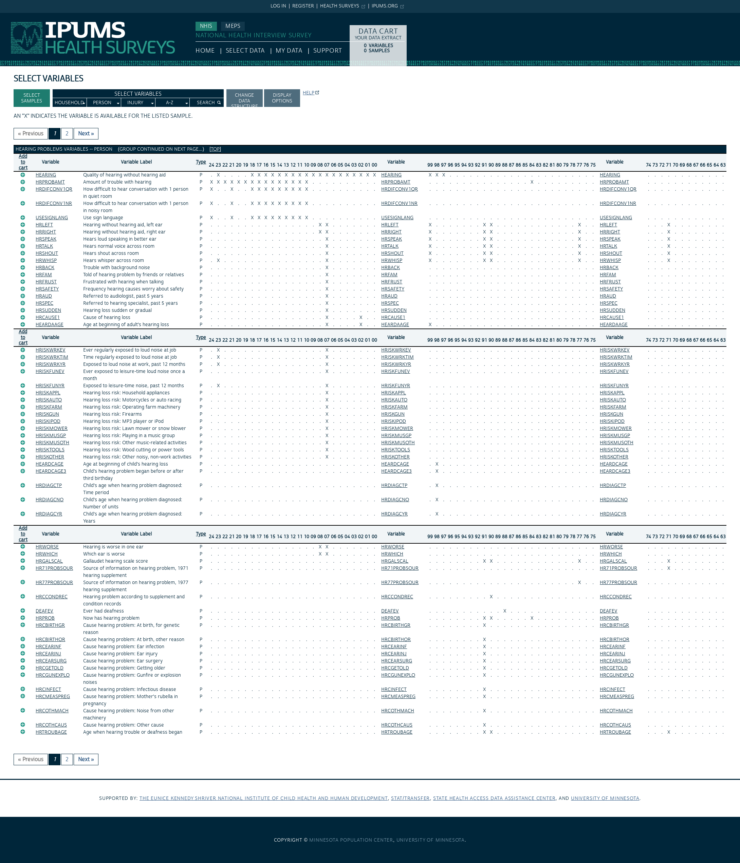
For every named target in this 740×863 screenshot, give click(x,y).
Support (327, 51)
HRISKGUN (47, 414)
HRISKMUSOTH (52, 443)
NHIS (206, 26)
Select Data (245, 51)
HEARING (46, 175)
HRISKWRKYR (51, 364)
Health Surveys (339, 6)
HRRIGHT (46, 232)
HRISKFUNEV (50, 372)
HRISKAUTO (49, 400)
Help (308, 93)
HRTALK (44, 246)
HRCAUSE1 (48, 318)
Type (201, 162)
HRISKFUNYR (50, 386)
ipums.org (385, 6)
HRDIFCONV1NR (54, 204)
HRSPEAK (46, 239)
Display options (282, 98)
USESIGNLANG (52, 218)
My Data (289, 51)
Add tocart (23, 162)
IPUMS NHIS (15, 16)
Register (303, 6)
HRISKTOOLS (50, 450)
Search (206, 103)
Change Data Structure (244, 99)
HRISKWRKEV (51, 350)
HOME (205, 51)
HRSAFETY (47, 289)
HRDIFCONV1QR (54, 189)
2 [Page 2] (67, 133)
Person (102, 103)
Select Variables (138, 94)
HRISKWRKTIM (52, 357)
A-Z (169, 103)
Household (69, 103)
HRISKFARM (49, 407)
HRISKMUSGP (51, 436)
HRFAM (44, 275)
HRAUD (44, 296)
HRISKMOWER (52, 429)
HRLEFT (44, 225)
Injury (135, 103)
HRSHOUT (47, 253)
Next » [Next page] (86, 133)
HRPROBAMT (50, 182)
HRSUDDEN (48, 310)
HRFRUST (46, 282)
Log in (278, 6)
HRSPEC (44, 303)
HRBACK (45, 268)
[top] (215, 149)
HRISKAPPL (48, 393)
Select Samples (31, 98)
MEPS (232, 26)
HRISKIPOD (48, 421)
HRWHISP (46, 261)
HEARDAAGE (49, 325)
